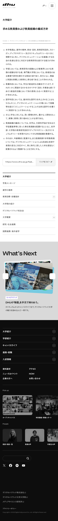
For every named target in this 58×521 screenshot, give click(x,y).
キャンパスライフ (29, 345)
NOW (31, 374)
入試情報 (29, 359)
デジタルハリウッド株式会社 (14, 493)
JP (43, 6)
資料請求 (7, 369)
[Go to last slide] (6, 276)
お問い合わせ (34, 379)
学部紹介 (29, 338)
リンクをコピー (45, 162)
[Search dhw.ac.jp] (17, 458)
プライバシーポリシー (9, 508)
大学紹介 (29, 331)
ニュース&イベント (10, 374)
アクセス (32, 369)
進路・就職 (29, 352)
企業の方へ (7, 379)
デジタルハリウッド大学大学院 (15, 497)
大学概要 (29, 217)
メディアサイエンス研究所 (13, 502)
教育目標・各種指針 (29, 196)
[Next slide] (52, 276)
